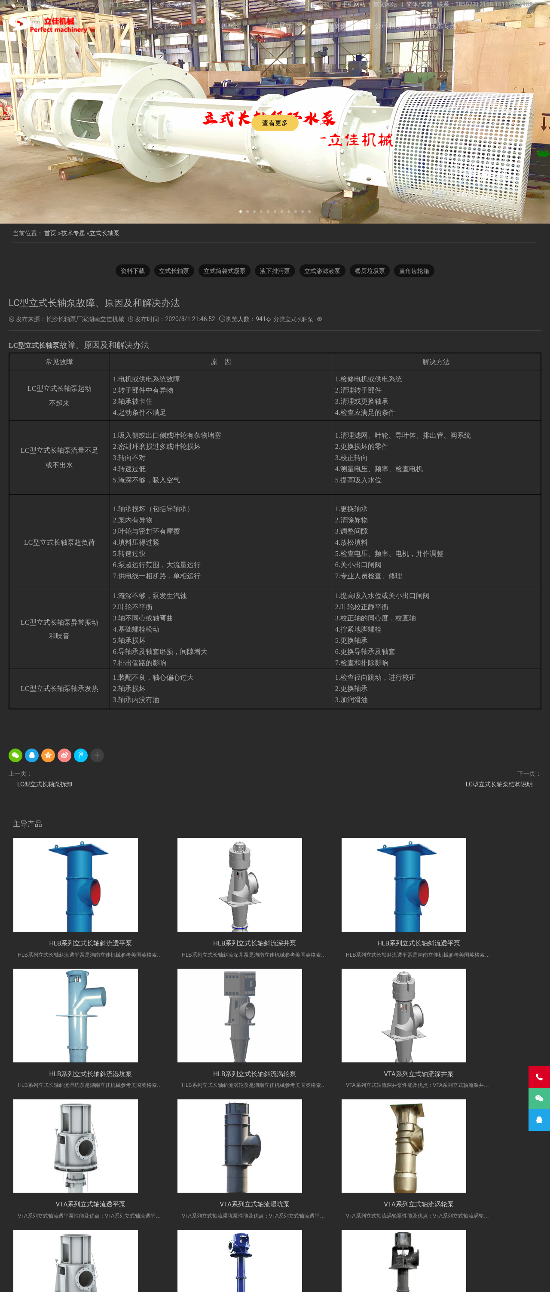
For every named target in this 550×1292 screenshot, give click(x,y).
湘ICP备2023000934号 (341, 1279)
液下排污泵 (275, 270)
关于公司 (169, 25)
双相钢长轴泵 (461, 1255)
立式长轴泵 (104, 233)
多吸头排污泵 (420, 1255)
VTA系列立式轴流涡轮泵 (75, 1207)
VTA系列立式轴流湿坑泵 (474, 1076)
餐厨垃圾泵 (374, 270)
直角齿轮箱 (420, 270)
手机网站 (354, 4)
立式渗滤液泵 (324, 270)
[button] (240, 210)
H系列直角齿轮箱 (375, 1255)
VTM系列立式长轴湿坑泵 (475, 1207)
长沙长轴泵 (189, 1255)
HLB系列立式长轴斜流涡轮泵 (75, 1076)
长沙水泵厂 (382, 1279)
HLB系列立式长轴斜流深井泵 (208, 944)
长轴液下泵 (154, 1255)
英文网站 (385, 4)
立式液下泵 (77, 1255)
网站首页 (124, 25)
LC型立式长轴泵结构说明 (499, 784)
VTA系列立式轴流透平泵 (341, 1076)
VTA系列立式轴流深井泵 (208, 1076)
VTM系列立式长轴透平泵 (341, 1207)
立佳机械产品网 (230, 1255)
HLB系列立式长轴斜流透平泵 (75, 944)
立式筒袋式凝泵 (223, 270)
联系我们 (498, 25)
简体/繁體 (419, 4)
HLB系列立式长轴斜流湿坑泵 (475, 944)
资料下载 (127, 270)
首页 (50, 233)
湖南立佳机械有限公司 (284, 1255)
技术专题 (443, 25)
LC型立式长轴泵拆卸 (44, 784)
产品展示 (279, 25)
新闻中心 (224, 25)
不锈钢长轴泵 (115, 1255)
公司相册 (388, 25)
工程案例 (333, 25)
